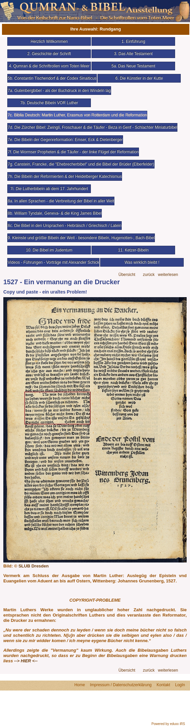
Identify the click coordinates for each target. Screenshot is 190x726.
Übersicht (126, 275)
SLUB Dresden (34, 565)
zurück (149, 275)
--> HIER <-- (26, 660)
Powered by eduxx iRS (168, 724)
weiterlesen (168, 275)
